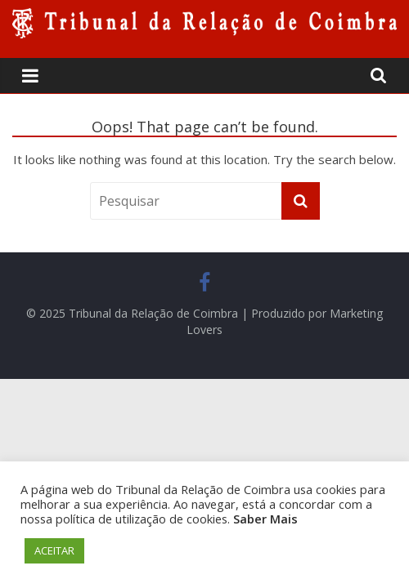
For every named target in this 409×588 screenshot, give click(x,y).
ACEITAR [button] (54, 550)
